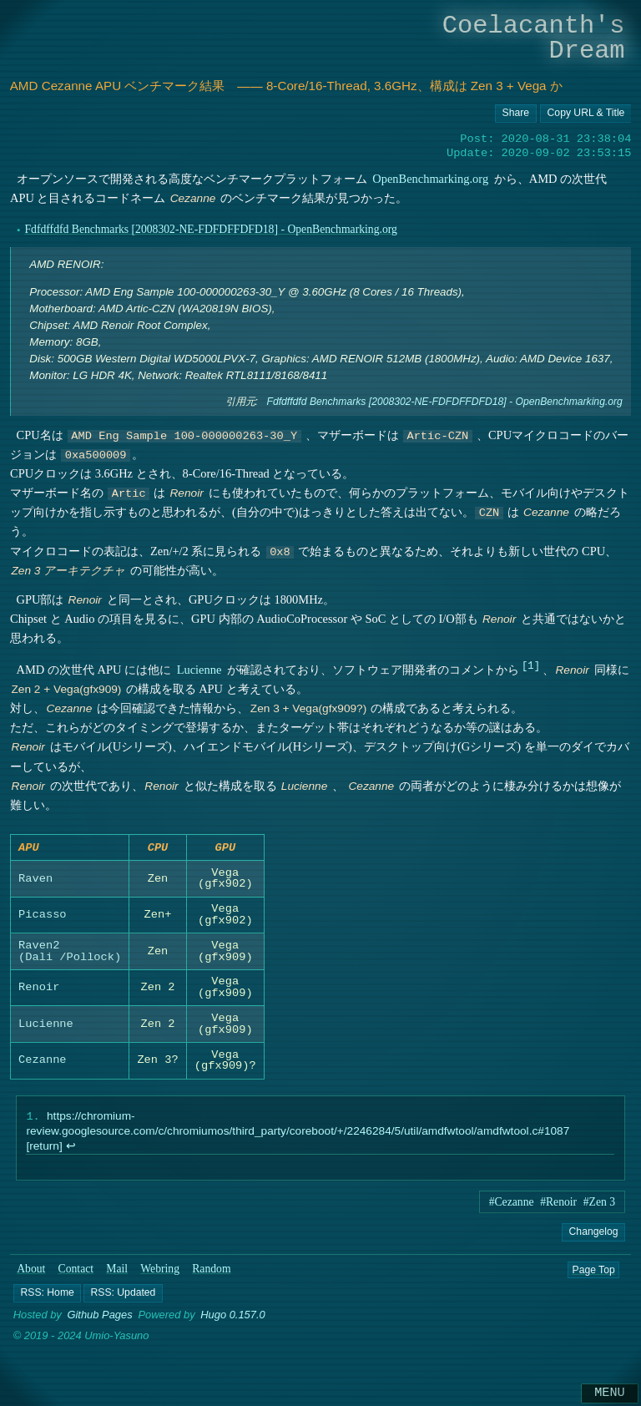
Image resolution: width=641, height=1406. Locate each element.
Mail (117, 1273)
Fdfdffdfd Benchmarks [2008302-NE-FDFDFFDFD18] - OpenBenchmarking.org (210, 229)
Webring (159, 1273)
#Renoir (558, 1207)
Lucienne (198, 669)
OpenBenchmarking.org (430, 178)
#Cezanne (511, 1207)
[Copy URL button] (516, 113)
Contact (76, 1273)
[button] (47, 1298)
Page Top (593, 1274)
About (31, 1273)
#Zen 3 (599, 1207)
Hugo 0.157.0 (232, 1320)
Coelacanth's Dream (533, 38)
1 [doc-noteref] (530, 665)
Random (211, 1273)
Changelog (593, 1236)
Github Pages (99, 1320)
